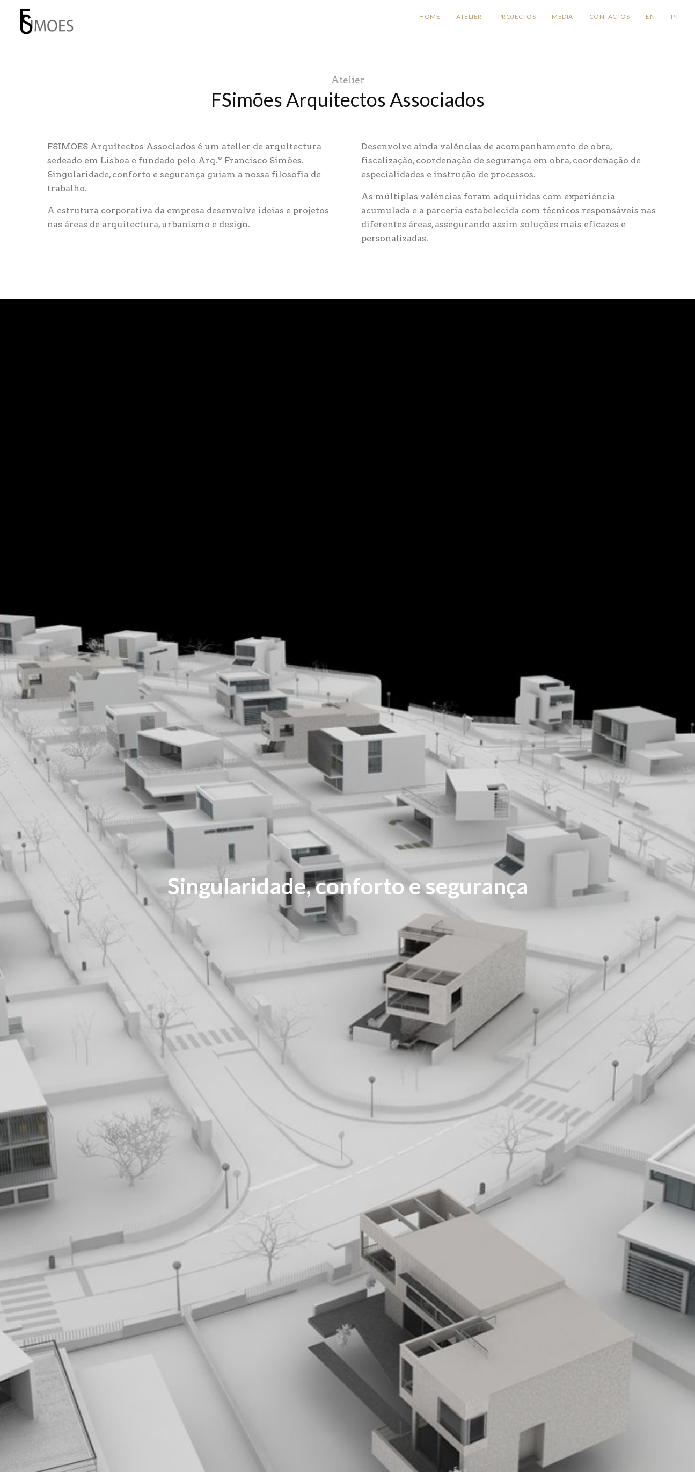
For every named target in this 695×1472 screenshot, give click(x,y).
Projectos (517, 16)
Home (429, 16)
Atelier (469, 16)
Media (562, 16)
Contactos (609, 16)
